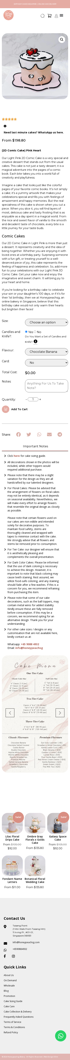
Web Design (48, 1057)
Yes (30, 332)
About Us (9, 975)
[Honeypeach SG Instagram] (14, 956)
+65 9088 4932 (30, 644)
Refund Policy (11, 1032)
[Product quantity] (33, 399)
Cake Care (9, 1006)
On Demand (10, 980)
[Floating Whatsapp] (60, 1035)
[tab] (35, 446)
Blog (6, 990)
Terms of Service (12, 1022)
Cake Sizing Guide (13, 1001)
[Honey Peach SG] (8, 15)
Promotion (9, 996)
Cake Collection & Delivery (18, 1011)
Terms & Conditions (14, 1027)
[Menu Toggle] (61, 15)
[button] (43, 17)
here (17, 456)
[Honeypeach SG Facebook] (6, 956)
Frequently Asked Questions (18, 1016)
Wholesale (9, 985)
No (39, 332)
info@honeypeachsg (29, 648)
